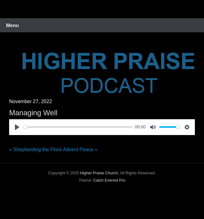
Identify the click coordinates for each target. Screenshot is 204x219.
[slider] (77, 127)
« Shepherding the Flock (35, 149)
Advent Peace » (80, 149)
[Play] (17, 127)
